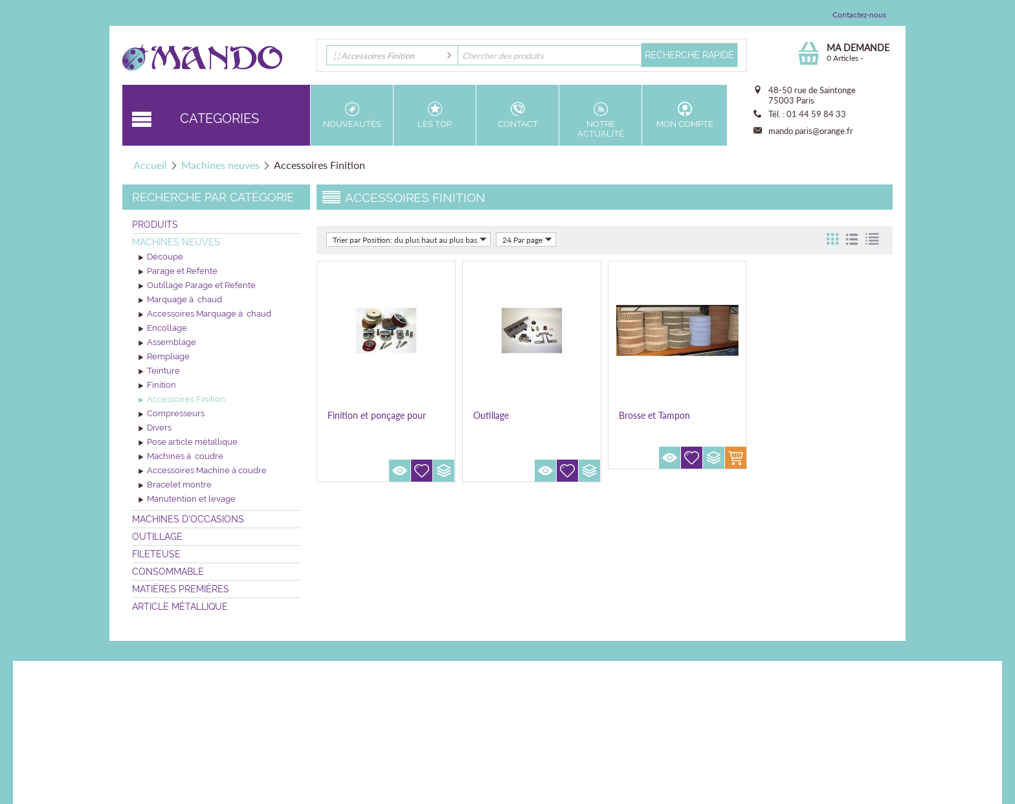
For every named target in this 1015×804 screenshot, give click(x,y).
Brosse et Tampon (654, 415)
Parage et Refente (178, 272)
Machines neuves (220, 165)
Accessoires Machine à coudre (203, 471)
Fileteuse (156, 554)
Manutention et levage (187, 500)
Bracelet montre (175, 485)
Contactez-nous (859, 14)
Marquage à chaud (180, 300)
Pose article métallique (188, 443)
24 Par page (527, 239)
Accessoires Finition (182, 400)
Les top (434, 115)
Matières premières (180, 589)
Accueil (150, 165)
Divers (155, 428)
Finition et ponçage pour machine (377, 421)
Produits (155, 224)
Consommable (168, 571)
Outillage (157, 536)
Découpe (161, 257)
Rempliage (164, 357)
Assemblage (167, 343)
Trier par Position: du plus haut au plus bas (410, 239)
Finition (157, 386)
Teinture (159, 371)
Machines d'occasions (188, 519)
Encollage (163, 329)
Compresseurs (172, 414)
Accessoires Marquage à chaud (205, 314)
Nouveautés (352, 115)
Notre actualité (600, 120)
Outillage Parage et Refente (197, 286)
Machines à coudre (181, 457)
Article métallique (180, 606)
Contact (517, 115)
